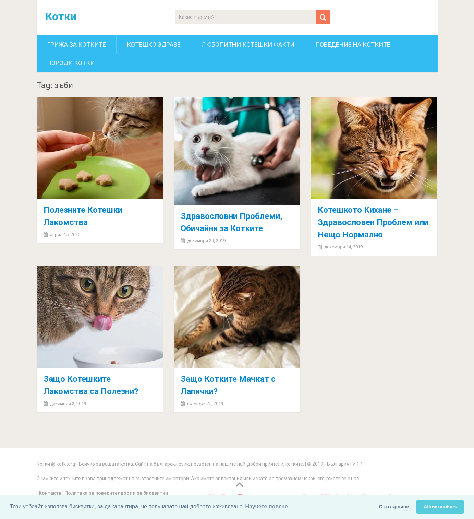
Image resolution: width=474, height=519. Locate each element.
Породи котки (71, 63)
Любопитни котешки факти (248, 44)
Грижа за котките (76, 44)
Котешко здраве (154, 44)
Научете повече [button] (266, 506)
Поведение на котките (352, 44)
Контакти (50, 493)
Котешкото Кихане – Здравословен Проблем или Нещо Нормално (373, 222)
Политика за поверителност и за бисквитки (116, 493)
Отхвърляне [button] (394, 506)
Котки (60, 16)
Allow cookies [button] (440, 506)
